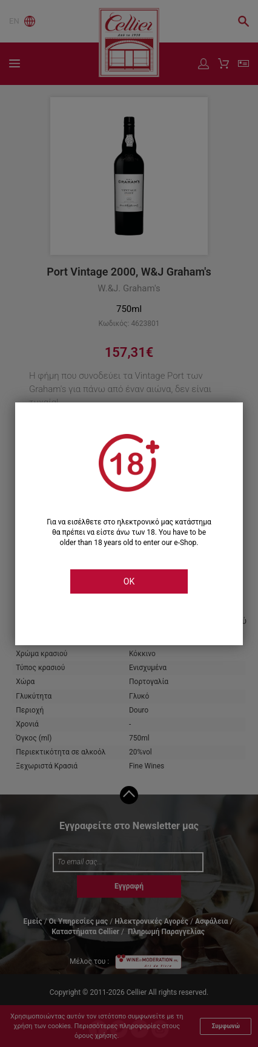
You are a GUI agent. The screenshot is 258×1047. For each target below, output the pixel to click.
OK (129, 581)
